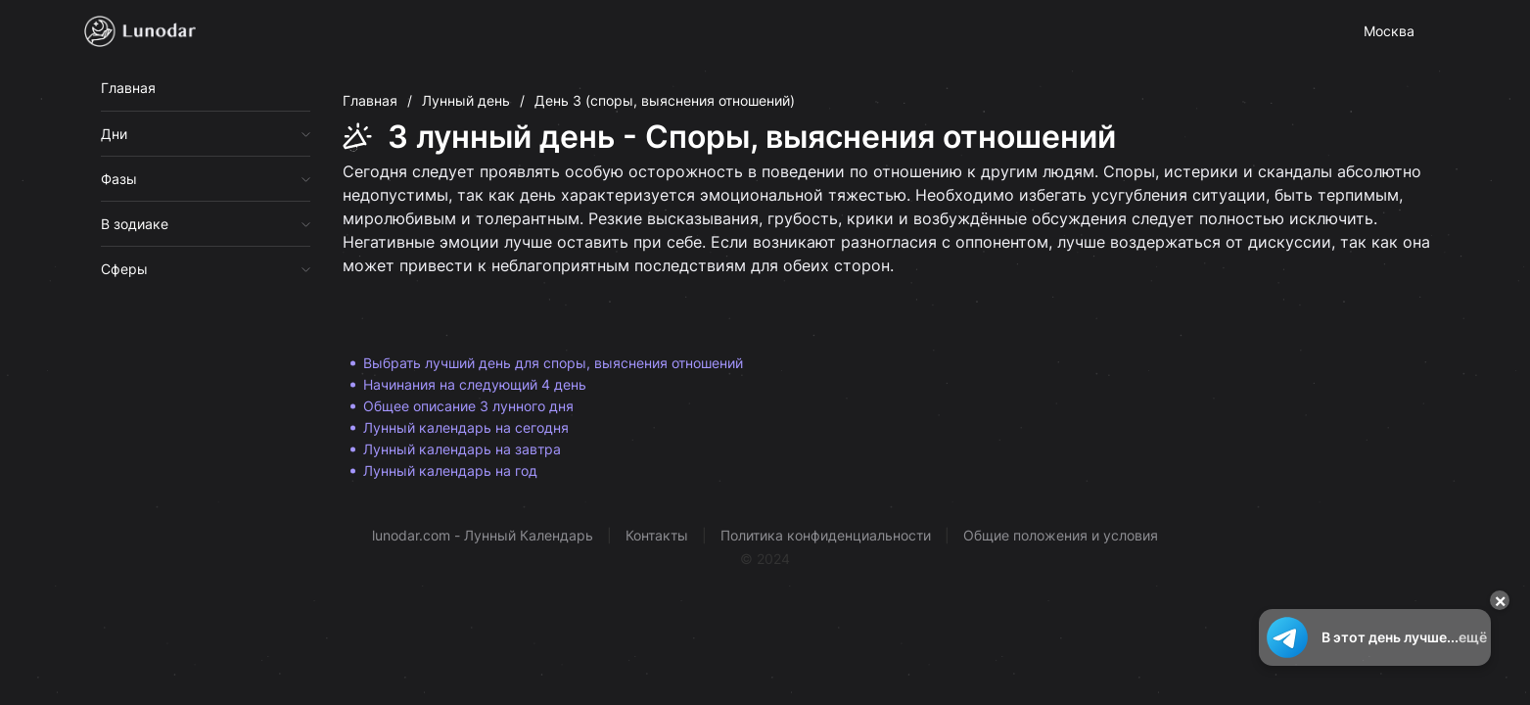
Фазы (119, 178)
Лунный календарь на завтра (462, 449)
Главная (128, 87)
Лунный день (466, 100)
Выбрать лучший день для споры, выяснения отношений (553, 362)
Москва (1389, 31)
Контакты (657, 535)
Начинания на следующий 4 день (474, 384)
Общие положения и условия (1060, 535)
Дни (114, 133)
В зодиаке (134, 223)
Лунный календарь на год (450, 470)
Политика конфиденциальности (825, 535)
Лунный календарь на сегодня (466, 427)
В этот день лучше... (1375, 637)
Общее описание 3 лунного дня (468, 406)
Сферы (124, 268)
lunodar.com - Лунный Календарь (482, 535)
